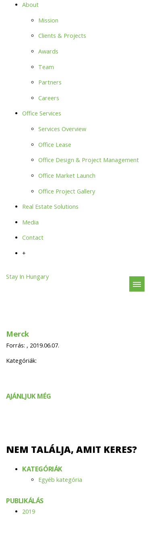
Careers (48, 98)
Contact (32, 237)
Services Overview (62, 129)
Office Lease (54, 144)
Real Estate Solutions (50, 206)
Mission (48, 20)
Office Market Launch (66, 175)
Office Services (41, 113)
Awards (48, 51)
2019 (28, 511)
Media (30, 222)
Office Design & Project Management (88, 160)
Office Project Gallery (66, 191)
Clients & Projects (62, 35)
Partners (50, 82)
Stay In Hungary (27, 276)
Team (46, 67)
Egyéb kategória (60, 479)
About (30, 4)
